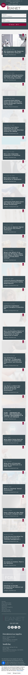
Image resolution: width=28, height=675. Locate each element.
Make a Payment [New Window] (13, 4)
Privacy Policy (6, 611)
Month (3, 19)
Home (4, 601)
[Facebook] (12, 627)
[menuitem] (14, 601)
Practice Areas (6, 604)
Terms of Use (6, 610)
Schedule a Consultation (13, 1)
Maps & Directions (9, 641)
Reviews (4, 605)
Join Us (4, 608)
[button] (3, 663)
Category (4, 14)
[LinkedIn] (19, 627)
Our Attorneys (6, 603)
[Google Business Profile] (9, 627)
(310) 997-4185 (14, 2)
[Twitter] (15, 627)
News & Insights (7, 607)
